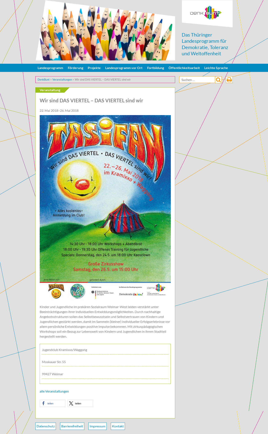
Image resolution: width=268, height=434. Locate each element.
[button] (52, 403)
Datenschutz (46, 426)
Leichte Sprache (216, 68)
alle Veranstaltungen (54, 391)
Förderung (75, 68)
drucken (229, 79)
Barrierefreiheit (72, 426)
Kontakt (118, 426)
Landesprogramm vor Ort (123, 68)
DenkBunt (207, 14)
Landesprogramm (50, 68)
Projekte (94, 68)
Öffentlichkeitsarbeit (184, 68)
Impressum (97, 426)
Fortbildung (155, 68)
